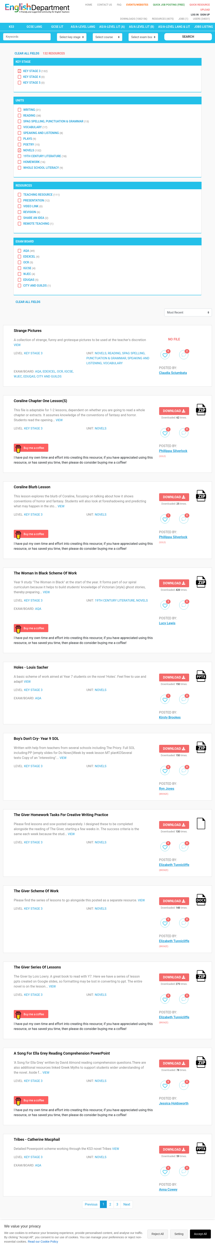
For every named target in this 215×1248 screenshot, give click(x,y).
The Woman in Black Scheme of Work (45, 573)
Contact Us (104, 4)
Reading (32, 115)
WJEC (29, 274)
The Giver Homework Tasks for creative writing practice (61, 815)
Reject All (158, 1234)
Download (174, 411)
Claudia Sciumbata (173, 373)
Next (126, 1204)
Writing (32, 109)
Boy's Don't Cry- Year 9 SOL (36, 738)
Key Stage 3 (35, 71)
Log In (195, 14)
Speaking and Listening (43, 133)
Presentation (36, 200)
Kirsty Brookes (170, 717)
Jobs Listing (203, 26)
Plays (29, 138)
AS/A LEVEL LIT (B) (141, 26)
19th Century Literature (44, 156)
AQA (29, 250)
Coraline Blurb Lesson (32, 487)
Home (88, 4)
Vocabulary (35, 127)
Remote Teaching (38, 223)
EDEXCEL (31, 256)
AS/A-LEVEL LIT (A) (112, 26)
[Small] (27, 36)
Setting (179, 1234)
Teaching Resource (41, 194)
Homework (34, 162)
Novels (32, 150)
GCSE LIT (57, 26)
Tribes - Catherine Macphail (37, 1139)
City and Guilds (37, 285)
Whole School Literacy (43, 167)
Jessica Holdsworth (174, 1103)
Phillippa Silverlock (173, 451)
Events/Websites (137, 4)
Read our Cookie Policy (43, 1241)
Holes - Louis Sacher (31, 667)
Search (188, 37)
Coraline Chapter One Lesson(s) (40, 401)
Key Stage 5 (33, 82)
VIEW (17, 345)
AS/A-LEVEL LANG (83, 26)
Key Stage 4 (33, 76)
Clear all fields (27, 53)
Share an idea (35, 217)
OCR (28, 262)
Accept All (200, 1234)
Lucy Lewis (167, 623)
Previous (91, 1204)
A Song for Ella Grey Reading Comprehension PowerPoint (62, 1053)
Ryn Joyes (166, 789)
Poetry (31, 144)
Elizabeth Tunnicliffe (174, 865)
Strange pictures (27, 330)
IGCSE (29, 268)
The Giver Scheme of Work (36, 891)
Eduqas (30, 279)
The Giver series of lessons (37, 967)
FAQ (119, 4)
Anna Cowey (168, 1189)
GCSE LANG (34, 26)
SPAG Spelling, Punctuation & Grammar (56, 121)
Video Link (32, 206)
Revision (31, 212)
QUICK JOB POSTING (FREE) (169, 4)
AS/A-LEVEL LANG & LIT (174, 26)
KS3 (11, 26)
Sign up (205, 14)
